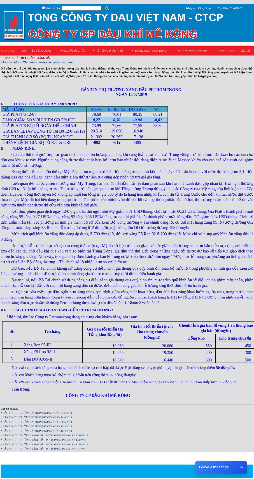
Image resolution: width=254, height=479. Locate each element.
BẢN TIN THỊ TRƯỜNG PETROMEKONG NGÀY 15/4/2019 (37, 431)
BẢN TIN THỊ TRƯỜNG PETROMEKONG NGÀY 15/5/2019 (37, 426)
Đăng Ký (191, 8)
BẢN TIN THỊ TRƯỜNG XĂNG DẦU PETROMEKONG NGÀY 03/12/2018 (45, 449)
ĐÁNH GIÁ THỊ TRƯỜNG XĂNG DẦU (28, 58)
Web (48, 8)
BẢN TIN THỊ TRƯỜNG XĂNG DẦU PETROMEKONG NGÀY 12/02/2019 (45, 440)
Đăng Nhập (204, 8)
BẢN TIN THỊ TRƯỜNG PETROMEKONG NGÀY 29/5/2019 (37, 421)
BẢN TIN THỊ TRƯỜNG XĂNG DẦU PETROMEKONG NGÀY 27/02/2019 (45, 435)
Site (58, 8)
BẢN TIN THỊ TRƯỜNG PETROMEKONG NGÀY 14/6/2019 (37, 417)
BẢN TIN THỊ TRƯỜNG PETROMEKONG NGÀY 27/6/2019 (37, 412)
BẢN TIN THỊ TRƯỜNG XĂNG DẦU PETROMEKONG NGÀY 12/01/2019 (45, 444)
